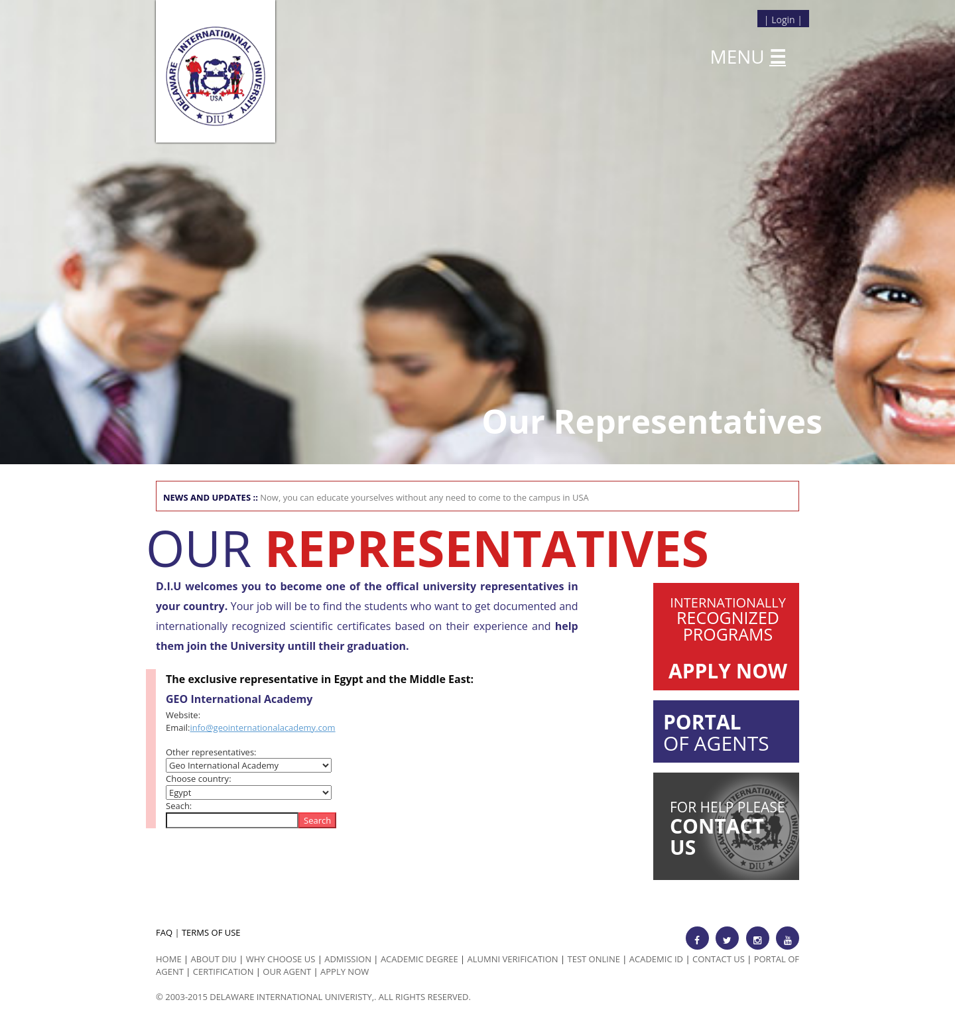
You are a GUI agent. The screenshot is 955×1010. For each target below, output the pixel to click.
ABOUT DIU (214, 959)
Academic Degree (419, 959)
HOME (169, 959)
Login (783, 19)
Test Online (594, 959)
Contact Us (718, 959)
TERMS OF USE (211, 932)
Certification (223, 972)
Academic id (656, 959)
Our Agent (287, 972)
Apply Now (344, 972)
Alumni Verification (513, 959)
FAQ (164, 932)
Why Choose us (281, 959)
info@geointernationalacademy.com (262, 727)
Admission (347, 959)
